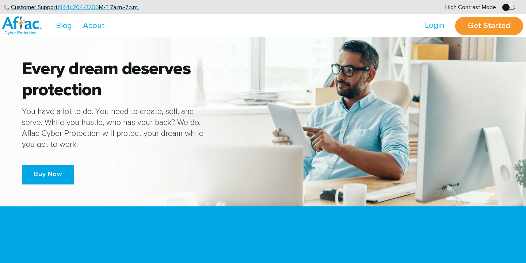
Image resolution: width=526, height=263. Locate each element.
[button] (48, 174)
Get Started (489, 26)
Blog (64, 26)
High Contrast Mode (470, 7)
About (93, 26)
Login (434, 26)
